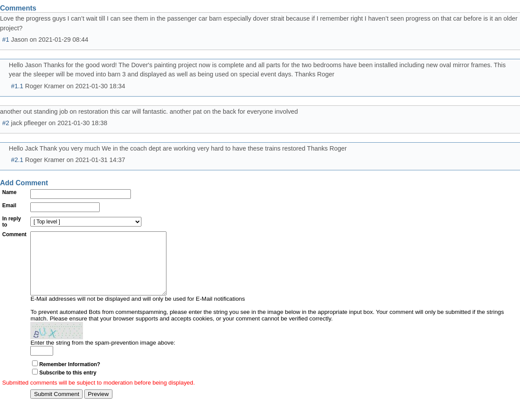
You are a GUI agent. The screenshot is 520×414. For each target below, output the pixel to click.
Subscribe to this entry (67, 386)
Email (9, 205)
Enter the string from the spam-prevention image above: (102, 356)
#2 (5, 122)
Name (9, 192)
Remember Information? (69, 377)
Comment (14, 234)
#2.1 (17, 159)
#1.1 (17, 86)
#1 (5, 39)
